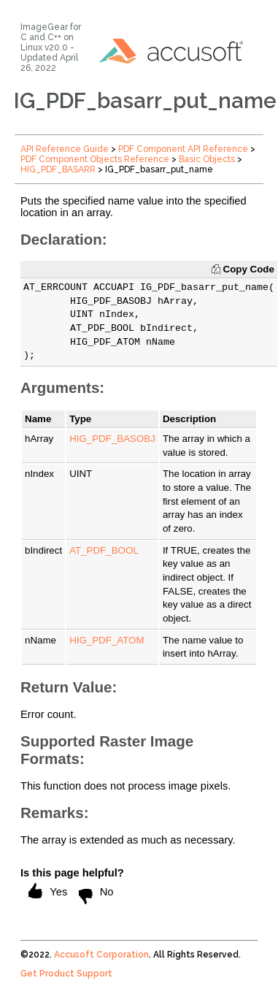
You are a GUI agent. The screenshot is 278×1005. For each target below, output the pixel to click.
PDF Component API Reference (183, 149)
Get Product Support (66, 973)
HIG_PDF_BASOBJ (112, 438)
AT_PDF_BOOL (104, 550)
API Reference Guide (64, 149)
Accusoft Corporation (101, 954)
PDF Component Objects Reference (94, 159)
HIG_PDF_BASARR (58, 169)
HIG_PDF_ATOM (106, 640)
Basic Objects (207, 159)
